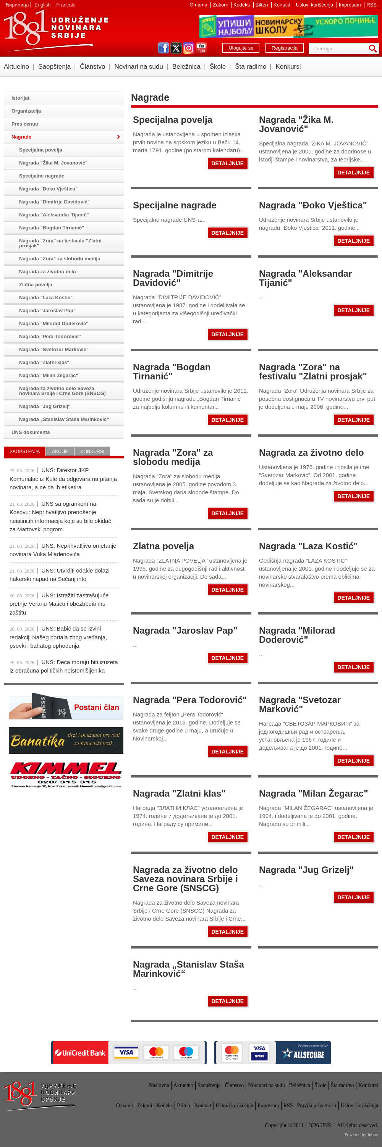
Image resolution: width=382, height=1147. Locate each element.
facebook (163, 48)
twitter (176, 48)
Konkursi (288, 66)
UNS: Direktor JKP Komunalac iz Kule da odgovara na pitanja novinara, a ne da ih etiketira (63, 478)
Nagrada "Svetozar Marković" (300, 704)
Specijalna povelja (172, 120)
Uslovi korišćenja (315, 5)
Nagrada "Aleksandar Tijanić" (305, 278)
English (42, 5)
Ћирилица (17, 5)
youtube (201, 48)
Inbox (372, 1134)
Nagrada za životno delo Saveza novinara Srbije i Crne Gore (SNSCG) (185, 879)
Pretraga (374, 48)
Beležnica (186, 66)
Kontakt (283, 5)
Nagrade (21, 136)
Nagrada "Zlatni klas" (179, 793)
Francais (65, 5)
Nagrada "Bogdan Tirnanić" (171, 371)
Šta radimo (250, 66)
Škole (218, 66)
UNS (56, 30)
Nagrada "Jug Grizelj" (306, 870)
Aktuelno (16, 66)
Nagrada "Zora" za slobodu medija (173, 457)
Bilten (262, 5)
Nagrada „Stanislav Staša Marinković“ (188, 969)
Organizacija (26, 110)
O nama (199, 5)
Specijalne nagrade (175, 205)
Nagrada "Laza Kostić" (308, 546)
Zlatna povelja (163, 546)
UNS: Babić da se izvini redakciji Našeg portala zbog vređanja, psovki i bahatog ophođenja (58, 637)
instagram (188, 48)
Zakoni (221, 5)
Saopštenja (54, 66)
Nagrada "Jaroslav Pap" (185, 630)
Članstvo (92, 66)
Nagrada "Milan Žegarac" (313, 793)
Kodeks (242, 5)
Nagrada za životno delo (311, 452)
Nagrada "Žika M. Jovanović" (296, 124)
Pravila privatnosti (317, 1105)
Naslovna (159, 1085)
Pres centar (25, 123)
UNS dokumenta (30, 432)
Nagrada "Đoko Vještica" (313, 205)
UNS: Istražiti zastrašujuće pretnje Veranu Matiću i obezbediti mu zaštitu (59, 604)
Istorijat (20, 97)
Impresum (350, 5)
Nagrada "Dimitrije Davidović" (173, 278)
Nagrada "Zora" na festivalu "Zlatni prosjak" (313, 371)
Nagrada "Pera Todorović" (190, 700)
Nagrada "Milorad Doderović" (297, 635)
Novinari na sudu (138, 66)
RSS (371, 5)
